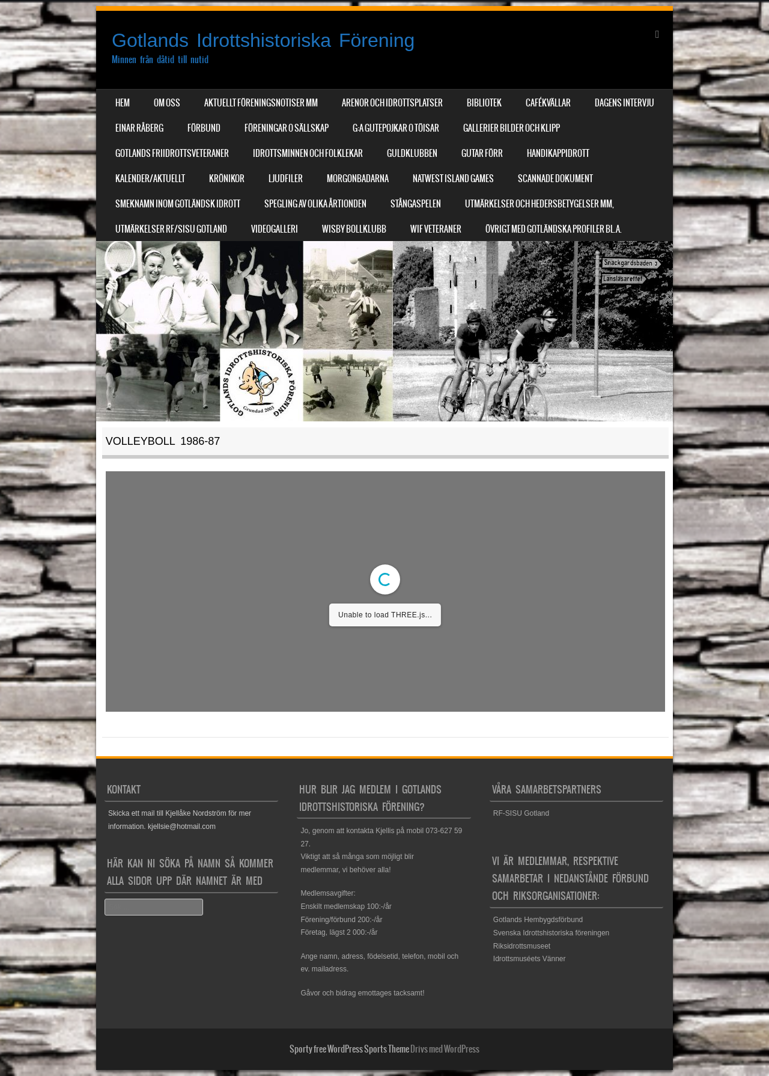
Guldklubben (412, 153)
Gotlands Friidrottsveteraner (172, 153)
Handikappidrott (558, 153)
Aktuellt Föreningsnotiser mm (261, 102)
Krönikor (227, 178)
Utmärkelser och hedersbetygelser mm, (539, 203)
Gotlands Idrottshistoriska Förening (263, 40)
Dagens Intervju (624, 102)
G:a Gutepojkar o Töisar (396, 128)
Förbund (203, 128)
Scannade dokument (555, 178)
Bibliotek (484, 102)
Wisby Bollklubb (354, 229)
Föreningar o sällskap (287, 128)
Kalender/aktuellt (150, 178)
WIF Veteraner (435, 229)
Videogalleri (274, 229)
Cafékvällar (548, 102)
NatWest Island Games (453, 178)
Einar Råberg (139, 128)
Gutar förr (482, 153)
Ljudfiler (286, 178)
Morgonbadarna (358, 178)
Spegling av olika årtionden (315, 203)
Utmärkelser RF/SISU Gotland (171, 229)
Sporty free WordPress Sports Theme (349, 1049)
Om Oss (167, 102)
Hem (122, 102)
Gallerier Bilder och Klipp (511, 128)
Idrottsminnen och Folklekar (308, 153)
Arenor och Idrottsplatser (392, 102)
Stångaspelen (416, 203)
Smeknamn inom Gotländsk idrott (177, 203)
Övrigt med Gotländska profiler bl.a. (553, 229)
